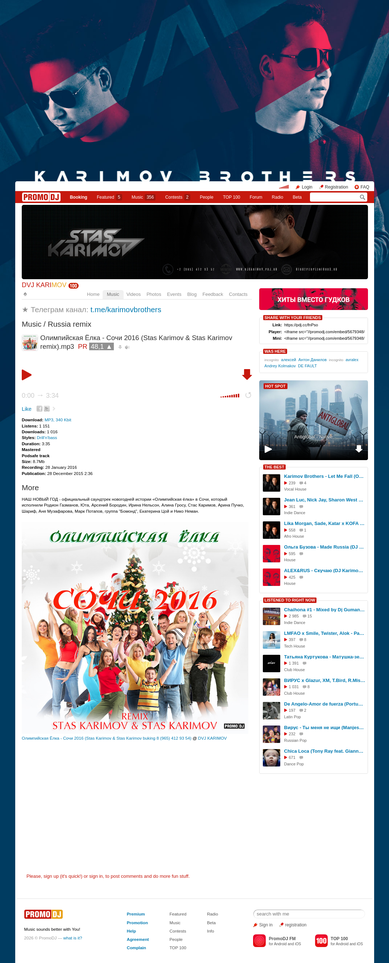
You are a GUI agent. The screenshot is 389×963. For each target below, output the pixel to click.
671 (292, 757)
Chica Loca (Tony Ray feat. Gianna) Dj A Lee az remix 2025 (324, 751)
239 (292, 483)
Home (93, 294)
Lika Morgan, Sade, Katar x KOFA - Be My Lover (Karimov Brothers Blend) (324, 523)
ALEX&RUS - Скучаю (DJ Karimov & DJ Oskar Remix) (324, 570)
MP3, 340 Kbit (58, 419)
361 (292, 506)
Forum (256, 197)
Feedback (212, 294)
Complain (136, 947)
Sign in (266, 925)
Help (131, 931)
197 (292, 710)
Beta (297, 197)
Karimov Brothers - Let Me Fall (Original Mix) (324, 476)
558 (292, 530)
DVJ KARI (44, 285)
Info (210, 931)
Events (174, 294)
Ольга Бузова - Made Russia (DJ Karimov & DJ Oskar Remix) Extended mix (324, 547)
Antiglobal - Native (313, 436)
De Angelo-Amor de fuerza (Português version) (324, 704)
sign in (96, 876)
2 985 (294, 616)
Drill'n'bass (47, 437)
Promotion (137, 922)
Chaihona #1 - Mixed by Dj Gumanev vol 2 (324, 609)
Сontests (177, 197)
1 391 (294, 663)
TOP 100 (231, 197)
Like (27, 409)
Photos (153, 294)
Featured (109, 197)
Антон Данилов (312, 359)
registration (295, 925)
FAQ (364, 187)
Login (307, 187)
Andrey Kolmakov (280, 366)
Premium (136, 914)
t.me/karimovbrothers (126, 309)
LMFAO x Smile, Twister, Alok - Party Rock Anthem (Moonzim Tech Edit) (324, 633)
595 (292, 553)
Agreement (138, 939)
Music (144, 197)
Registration (336, 187)
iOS (298, 944)
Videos (134, 294)
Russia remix (69, 324)
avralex (352, 359)
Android (280, 944)
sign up (51, 876)
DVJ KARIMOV (212, 738)
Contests (177, 931)
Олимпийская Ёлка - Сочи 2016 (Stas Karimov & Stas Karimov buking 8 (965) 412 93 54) (106, 738)
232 (292, 734)
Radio (277, 197)
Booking (78, 197)
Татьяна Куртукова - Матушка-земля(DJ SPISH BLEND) (324, 656)
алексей (288, 359)
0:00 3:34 (40, 395)
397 (292, 639)
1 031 (294, 687)
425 (292, 577)
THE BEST (274, 467)
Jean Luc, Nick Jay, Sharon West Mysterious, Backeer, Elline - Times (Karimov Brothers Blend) (324, 499)
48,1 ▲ (101, 346)
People (206, 197)
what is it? (72, 937)
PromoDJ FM (282, 938)
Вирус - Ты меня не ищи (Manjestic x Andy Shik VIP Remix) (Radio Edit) (324, 727)
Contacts (238, 294)
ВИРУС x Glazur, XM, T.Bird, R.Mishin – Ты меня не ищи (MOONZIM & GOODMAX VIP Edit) (324, 680)
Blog (191, 294)
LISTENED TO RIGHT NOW (290, 600)
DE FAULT (307, 366)
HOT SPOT (275, 386)
